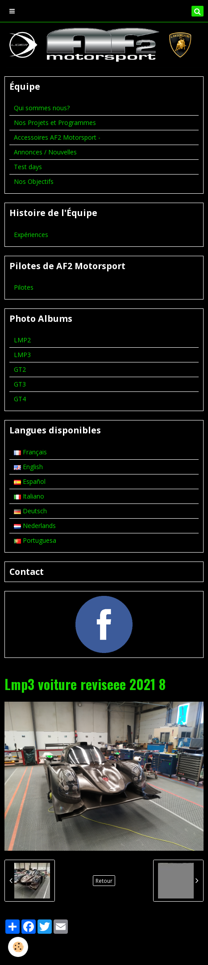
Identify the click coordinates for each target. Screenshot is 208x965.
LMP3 (22, 354)
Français (30, 452)
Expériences (31, 234)
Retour (104, 880)
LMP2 (22, 340)
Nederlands (35, 525)
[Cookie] (18, 947)
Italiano (29, 496)
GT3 (20, 384)
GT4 (20, 399)
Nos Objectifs (34, 181)
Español (30, 481)
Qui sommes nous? (42, 108)
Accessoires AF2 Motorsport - (57, 137)
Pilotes (23, 287)
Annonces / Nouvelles (45, 152)
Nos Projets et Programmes (55, 122)
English (28, 466)
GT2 (20, 369)
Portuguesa (35, 540)
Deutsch (30, 511)
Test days (28, 166)
